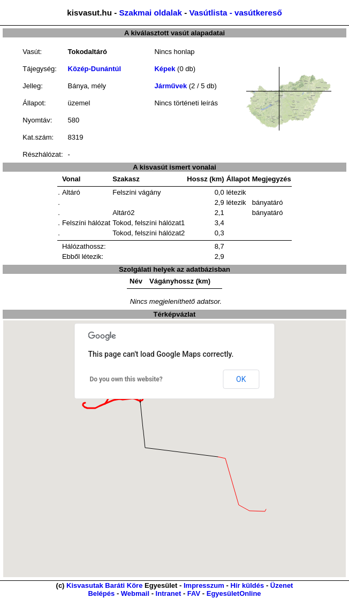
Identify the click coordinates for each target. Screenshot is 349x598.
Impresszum (204, 585)
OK (241, 379)
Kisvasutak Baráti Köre (104, 585)
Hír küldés (247, 585)
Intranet (168, 593)
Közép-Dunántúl (95, 69)
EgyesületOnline (234, 593)
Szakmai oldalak (150, 12)
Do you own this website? (126, 379)
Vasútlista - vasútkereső (235, 12)
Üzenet (281, 585)
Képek (164, 69)
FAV (193, 593)
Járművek (170, 86)
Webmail (135, 593)
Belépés (101, 593)
